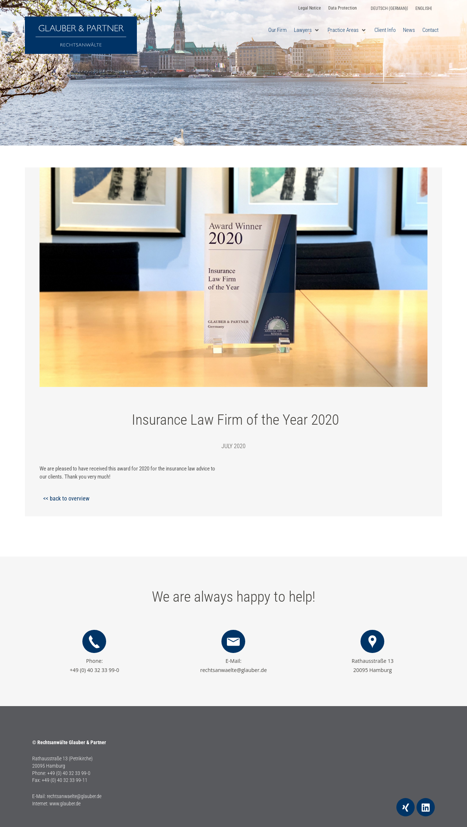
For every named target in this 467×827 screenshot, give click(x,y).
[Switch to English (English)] (424, 8)
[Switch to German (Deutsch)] (389, 8)
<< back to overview (66, 498)
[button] (307, 30)
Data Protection (342, 8)
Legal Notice (309, 8)
